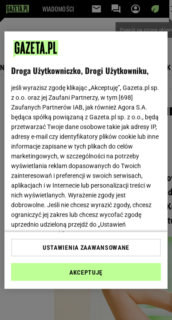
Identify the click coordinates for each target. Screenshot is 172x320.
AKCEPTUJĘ (86, 272)
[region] (86, 160)
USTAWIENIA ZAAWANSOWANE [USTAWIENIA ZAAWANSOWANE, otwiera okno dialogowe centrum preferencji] (86, 247)
